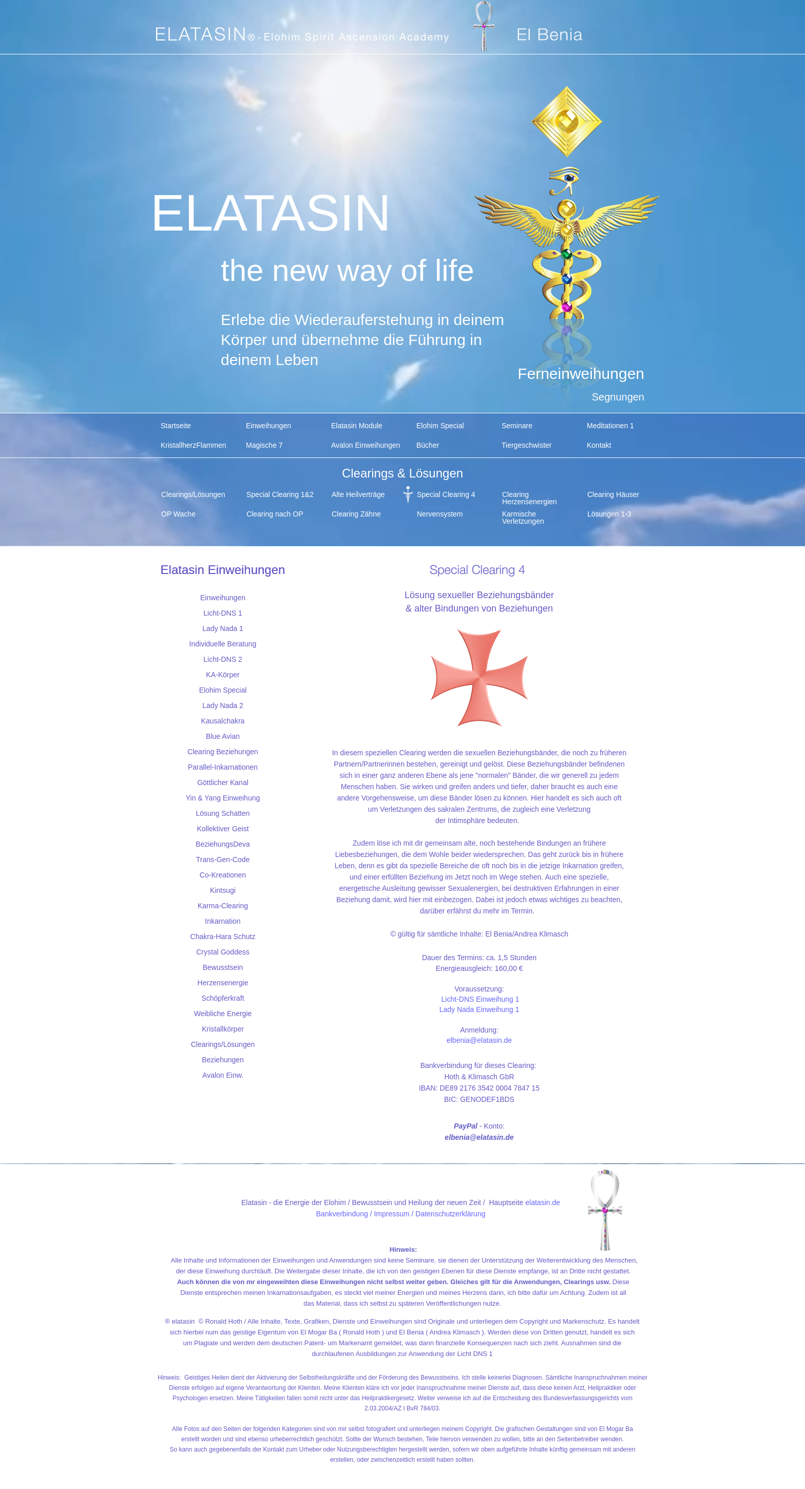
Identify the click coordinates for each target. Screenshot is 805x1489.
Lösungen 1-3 (609, 514)
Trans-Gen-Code (223, 859)
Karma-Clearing (223, 906)
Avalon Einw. (222, 1075)
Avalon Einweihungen (365, 445)
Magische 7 (264, 445)
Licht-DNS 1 (222, 613)
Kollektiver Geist (222, 829)
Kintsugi (223, 890)
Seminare (517, 426)
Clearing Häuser (613, 494)
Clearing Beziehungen (222, 752)
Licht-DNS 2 (222, 659)
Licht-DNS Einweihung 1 (481, 999)
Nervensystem (440, 514)
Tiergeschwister (527, 445)
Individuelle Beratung (223, 644)
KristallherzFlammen (193, 445)
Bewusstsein (223, 967)
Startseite (176, 426)
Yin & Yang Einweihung (223, 798)
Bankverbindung (342, 1214)
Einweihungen (268, 426)
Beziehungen (223, 1060)
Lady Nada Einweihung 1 (479, 1009)
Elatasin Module (356, 426)
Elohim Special (440, 426)
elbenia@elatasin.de (479, 1040)
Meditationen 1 (610, 426)
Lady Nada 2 (222, 705)
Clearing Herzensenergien (529, 497)
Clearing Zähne (356, 514)
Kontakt (599, 445)
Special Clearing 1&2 (280, 494)
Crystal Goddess (222, 952)
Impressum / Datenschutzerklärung (429, 1214)
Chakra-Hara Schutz (223, 936)
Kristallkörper (223, 1029)
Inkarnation (222, 921)
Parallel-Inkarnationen (223, 767)
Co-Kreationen (223, 875)
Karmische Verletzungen (523, 517)
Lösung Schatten (223, 813)
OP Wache (178, 514)
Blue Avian (223, 736)
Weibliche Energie (223, 1013)
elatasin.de (542, 1202)
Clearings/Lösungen (193, 494)
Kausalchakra (223, 721)
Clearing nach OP (274, 514)
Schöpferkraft (222, 998)
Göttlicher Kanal (222, 782)
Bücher (427, 445)
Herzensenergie (223, 983)
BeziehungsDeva (223, 844)
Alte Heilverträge (358, 494)
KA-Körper (222, 675)
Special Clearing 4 (446, 494)
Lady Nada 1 (222, 628)
